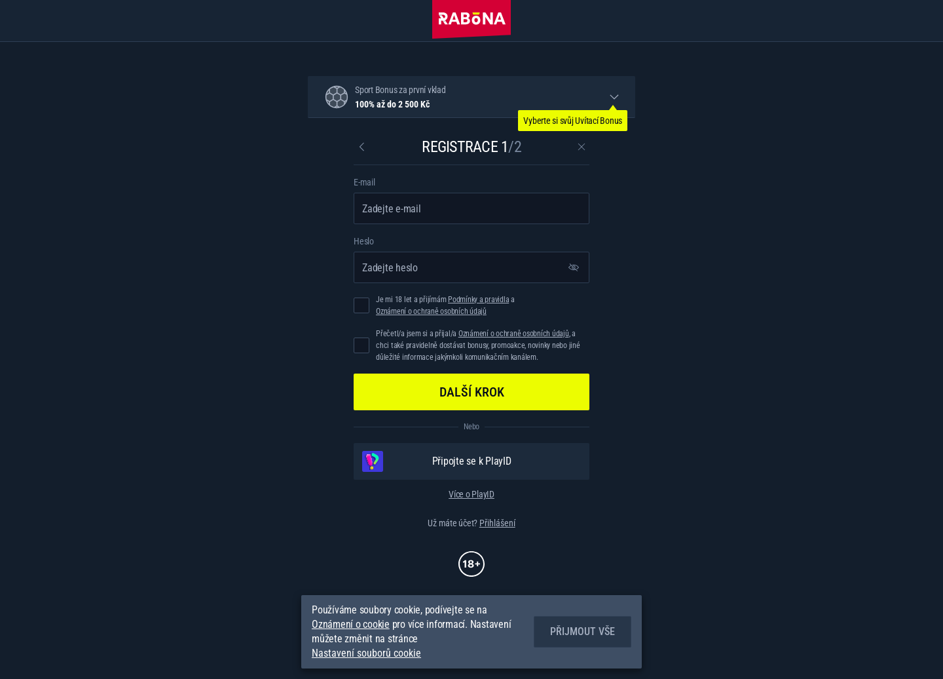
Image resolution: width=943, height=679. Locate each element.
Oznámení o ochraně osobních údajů (431, 311)
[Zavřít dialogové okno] (581, 147)
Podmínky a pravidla (478, 299)
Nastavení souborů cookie (366, 653)
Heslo (364, 241)
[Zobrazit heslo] (573, 267)
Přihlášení (497, 523)
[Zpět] (361, 147)
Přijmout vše (582, 631)
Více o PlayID (471, 494)
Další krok (471, 392)
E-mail (364, 182)
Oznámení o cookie (351, 624)
